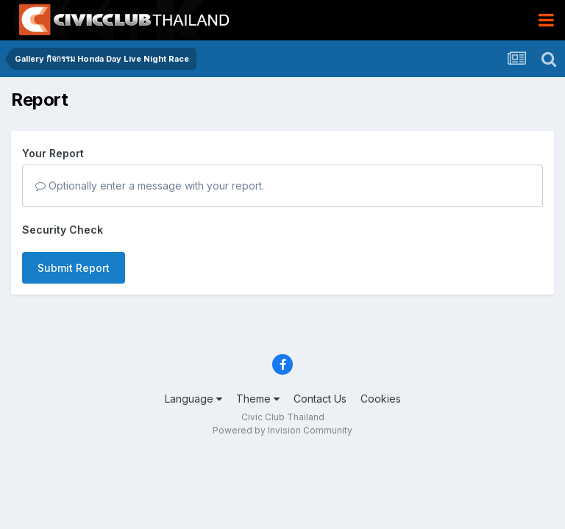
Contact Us (320, 398)
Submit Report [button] (74, 268)
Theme (258, 398)
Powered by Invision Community (282, 430)
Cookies (380, 398)
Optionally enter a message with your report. (149, 185)
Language (193, 398)
